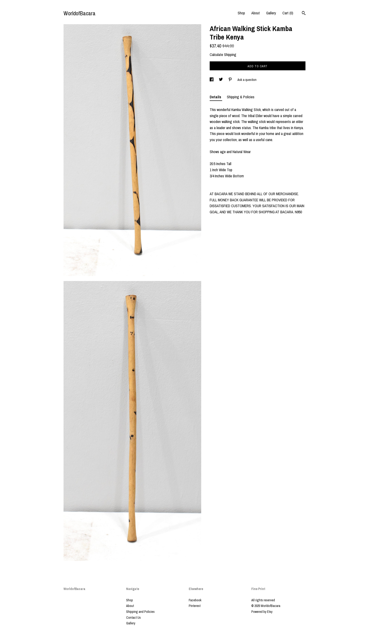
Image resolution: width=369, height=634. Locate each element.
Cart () (287, 13)
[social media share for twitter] (221, 80)
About (255, 13)
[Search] (303, 13)
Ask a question (247, 80)
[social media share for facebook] (212, 80)
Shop (241, 13)
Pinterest (195, 606)
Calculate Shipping (223, 54)
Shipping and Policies (140, 612)
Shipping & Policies (240, 96)
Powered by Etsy (262, 612)
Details (216, 96)
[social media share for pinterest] (230, 80)
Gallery (271, 13)
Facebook (195, 600)
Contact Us (133, 617)
